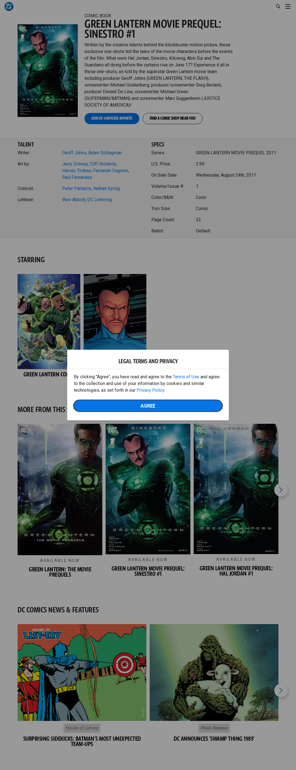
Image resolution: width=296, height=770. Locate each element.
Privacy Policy (150, 390)
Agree (148, 406)
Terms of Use (186, 376)
